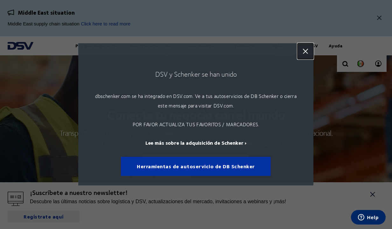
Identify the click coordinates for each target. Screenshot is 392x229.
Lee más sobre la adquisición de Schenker (194, 143)
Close (306, 51)
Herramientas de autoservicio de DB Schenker (196, 166)
